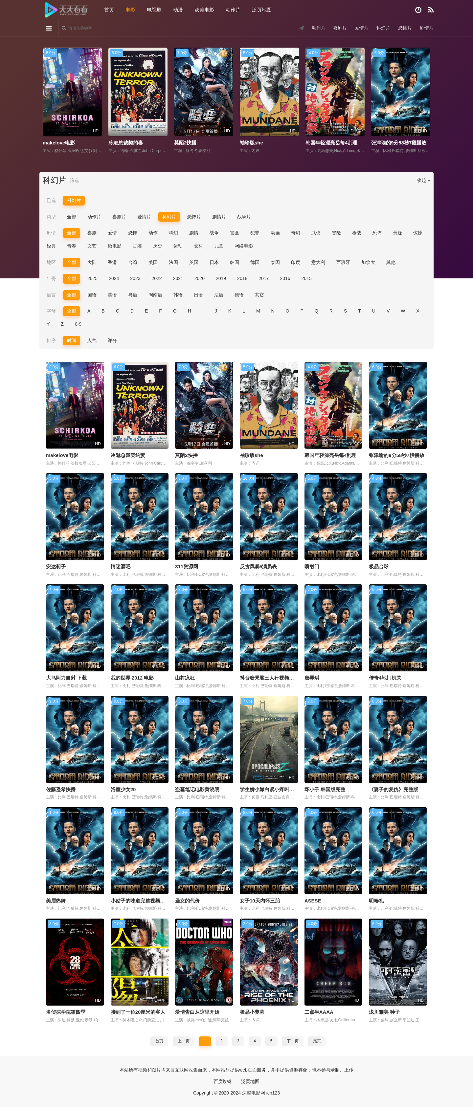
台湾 (132, 262)
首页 (109, 9)
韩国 (234, 262)
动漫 (178, 9)
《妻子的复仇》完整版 (393, 789)
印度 (295, 262)
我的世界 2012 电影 (132, 678)
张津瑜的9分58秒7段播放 (398, 142)
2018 (242, 278)
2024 (114, 278)
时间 (71, 340)
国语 (92, 294)
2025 (92, 278)
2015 (307, 278)
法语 (218, 294)
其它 (259, 294)
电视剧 (154, 9)
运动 (178, 246)
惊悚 (417, 232)
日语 (198, 294)
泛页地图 (262, 9)
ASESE (312, 900)
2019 (221, 278)
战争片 (244, 216)
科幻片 (383, 28)
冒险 (336, 232)
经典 (51, 246)
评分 (112, 340)
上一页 (184, 1041)
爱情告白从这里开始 (197, 1012)
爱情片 (362, 28)
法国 (173, 262)
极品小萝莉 (252, 1012)
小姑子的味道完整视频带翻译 (143, 900)
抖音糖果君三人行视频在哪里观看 (277, 678)
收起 (423, 180)
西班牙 (343, 262)
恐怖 (132, 232)
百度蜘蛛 (223, 1081)
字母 (51, 311)
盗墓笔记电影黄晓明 (197, 789)
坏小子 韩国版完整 (324, 789)
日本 (214, 262)
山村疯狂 (185, 678)
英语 (112, 294)
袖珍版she (251, 142)
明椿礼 (376, 900)
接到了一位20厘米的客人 (138, 1012)
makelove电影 (59, 142)
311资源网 (186, 566)
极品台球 (379, 566)
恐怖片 (405, 28)
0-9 (78, 324)
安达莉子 (56, 566)
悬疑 (397, 232)
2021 (178, 278)
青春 (71, 246)
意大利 (318, 262)
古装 (137, 246)
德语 (239, 294)
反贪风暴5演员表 (258, 566)
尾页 (317, 1041)
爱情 (112, 232)
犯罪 (254, 232)
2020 (199, 278)
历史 (157, 246)
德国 (254, 262)
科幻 (173, 232)
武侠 (316, 232)
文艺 (92, 246)
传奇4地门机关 (385, 678)
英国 (193, 262)
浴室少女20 (123, 789)
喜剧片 (340, 28)
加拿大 (368, 262)
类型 (51, 216)
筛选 (74, 180)
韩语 (178, 294)
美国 (153, 262)
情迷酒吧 (120, 566)
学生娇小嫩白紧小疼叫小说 (269, 789)
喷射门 (311, 566)
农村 (198, 246)
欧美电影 (204, 9)
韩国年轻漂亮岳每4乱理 (331, 142)
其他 (390, 262)
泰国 (275, 262)
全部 (71, 216)
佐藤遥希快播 (61, 789)
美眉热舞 (56, 900)
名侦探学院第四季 (65, 1012)
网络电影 (244, 246)
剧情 (51, 232)
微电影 (115, 246)
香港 (112, 262)
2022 (156, 278)
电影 (130, 9)
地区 (51, 262)
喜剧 (92, 232)
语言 (51, 294)
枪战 (356, 232)
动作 (153, 232)
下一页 (293, 1041)
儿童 (218, 246)
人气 (92, 340)
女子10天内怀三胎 (260, 900)
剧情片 (427, 28)
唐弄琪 (311, 678)
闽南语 (155, 294)
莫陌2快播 (185, 142)
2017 (264, 278)
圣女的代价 (187, 900)
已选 (51, 200)
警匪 (234, 232)
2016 (285, 278)
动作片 (233, 9)
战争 (214, 232)
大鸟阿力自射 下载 (66, 678)
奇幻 (295, 232)
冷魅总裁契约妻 (125, 142)
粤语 (132, 294)
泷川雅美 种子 (384, 1012)
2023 (135, 278)
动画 (275, 232)
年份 (51, 278)
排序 (51, 340)
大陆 (92, 262)
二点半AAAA (318, 1012)
